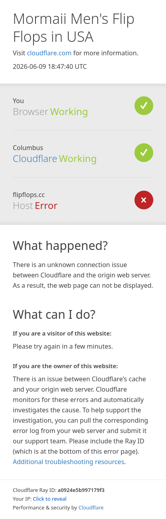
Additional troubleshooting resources (68, 461)
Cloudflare (35, 158)
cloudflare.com (49, 53)
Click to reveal (50, 498)
